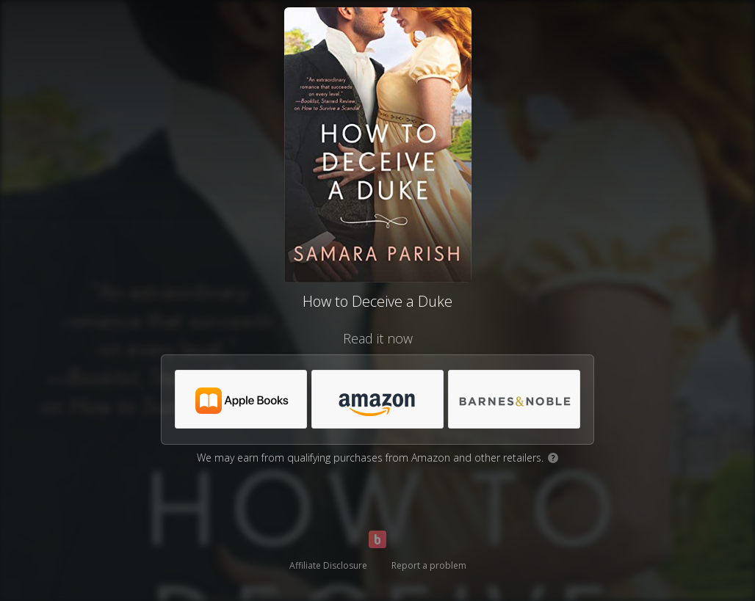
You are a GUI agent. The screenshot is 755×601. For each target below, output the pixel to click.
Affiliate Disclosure (328, 565)
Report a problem (428, 565)
